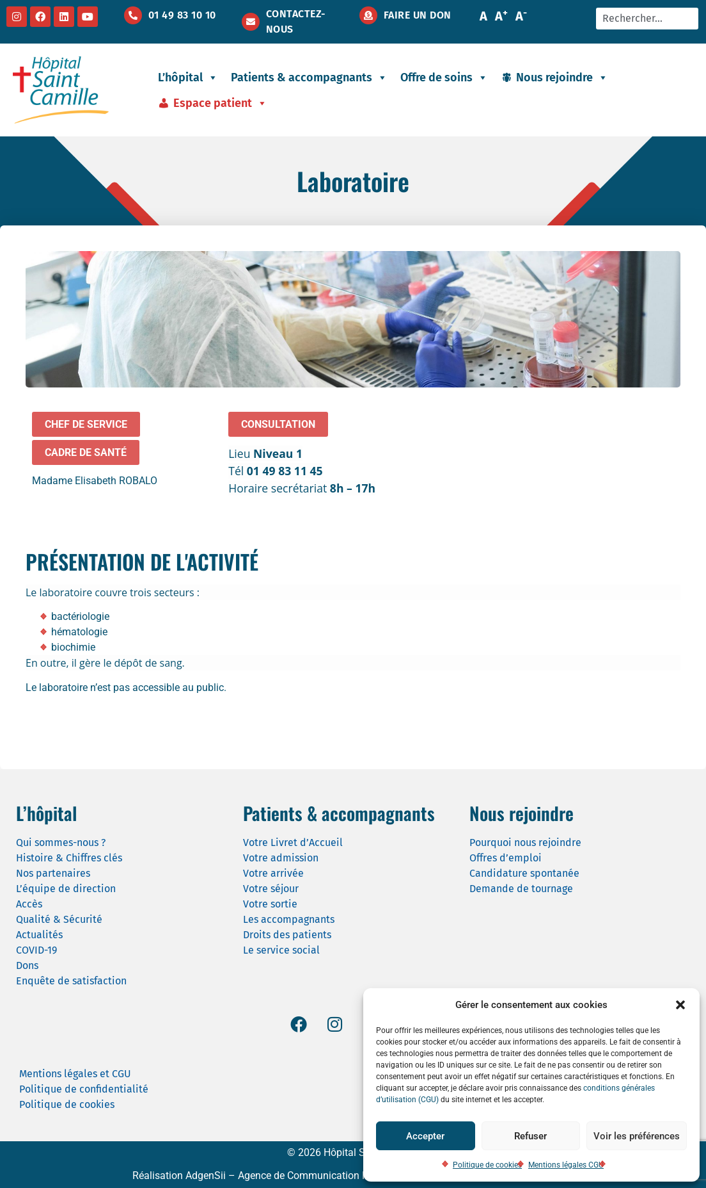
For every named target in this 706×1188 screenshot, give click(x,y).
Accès (29, 904)
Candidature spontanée (524, 873)
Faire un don (417, 15)
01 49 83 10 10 (182, 15)
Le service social (281, 950)
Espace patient (220, 103)
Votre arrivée (273, 873)
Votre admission (280, 858)
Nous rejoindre (562, 77)
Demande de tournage (521, 889)
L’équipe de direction (66, 889)
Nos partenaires (53, 873)
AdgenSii (205, 1175)
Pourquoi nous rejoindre (525, 842)
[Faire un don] (368, 15)
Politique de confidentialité (83, 1089)
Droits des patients (287, 935)
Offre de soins (444, 77)
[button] (680, 1004)
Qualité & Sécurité (59, 919)
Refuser (530, 1136)
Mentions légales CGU (566, 1164)
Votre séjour (271, 889)
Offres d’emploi (505, 858)
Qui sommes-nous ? (61, 842)
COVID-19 (36, 950)
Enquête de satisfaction (71, 981)
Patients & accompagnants (309, 77)
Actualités (39, 935)
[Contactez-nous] (251, 22)
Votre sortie (270, 904)
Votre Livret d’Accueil (293, 842)
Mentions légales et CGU (75, 1074)
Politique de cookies (487, 1164)
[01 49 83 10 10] (133, 15)
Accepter (425, 1136)
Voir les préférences (636, 1136)
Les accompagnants (288, 919)
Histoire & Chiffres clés (69, 858)
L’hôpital (188, 77)
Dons (27, 965)
